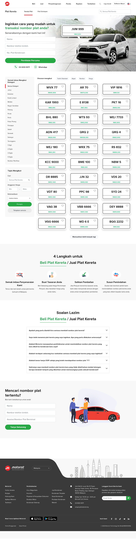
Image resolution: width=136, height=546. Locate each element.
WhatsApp (40, 67)
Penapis (20, 204)
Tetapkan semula (19, 210)
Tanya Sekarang (18, 427)
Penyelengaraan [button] (54, 4)
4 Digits (10, 157)
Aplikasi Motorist (10, 499)
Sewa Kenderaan (57, 496)
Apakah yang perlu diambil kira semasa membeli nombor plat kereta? (68, 330)
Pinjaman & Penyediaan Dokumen (38, 496)
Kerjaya (7, 493)
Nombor (82, 79)
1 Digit (10, 145)
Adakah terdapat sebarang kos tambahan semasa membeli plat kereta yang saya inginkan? (68, 353)
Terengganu (12, 141)
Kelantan (10, 94)
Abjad (73, 79)
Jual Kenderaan (57, 490)
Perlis (9, 118)
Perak (9, 114)
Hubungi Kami (9, 496)
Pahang (10, 110)
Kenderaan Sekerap (33, 502)
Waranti (54, 502)
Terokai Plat (28, 11)
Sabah (10, 129)
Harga (91, 79)
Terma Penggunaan (10, 526)
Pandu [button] (68, 4)
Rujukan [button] (79, 4)
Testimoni (8, 502)
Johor (9, 90)
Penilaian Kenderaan (58, 499)
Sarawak (10, 133)
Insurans (29, 493)
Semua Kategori (13, 86)
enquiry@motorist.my (82, 507)
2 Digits (10, 149)
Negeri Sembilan (13, 106)
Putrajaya (11, 125)
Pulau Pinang (12, 121)
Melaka (10, 102)
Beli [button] (33, 4)
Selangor (10, 137)
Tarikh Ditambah (62, 79)
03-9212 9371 (22, 67)
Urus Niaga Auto (32, 490)
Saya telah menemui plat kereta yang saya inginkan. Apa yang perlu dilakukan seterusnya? (68, 337)
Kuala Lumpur (12, 98)
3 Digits (10, 153)
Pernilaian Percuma (30, 60)
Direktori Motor (31, 499)
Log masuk (107, 4)
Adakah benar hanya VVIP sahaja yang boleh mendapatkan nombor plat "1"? (68, 360)
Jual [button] (41, 4)
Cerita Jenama (9, 490)
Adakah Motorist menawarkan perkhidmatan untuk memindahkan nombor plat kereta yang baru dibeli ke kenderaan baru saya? (68, 345)
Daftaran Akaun (119, 4)
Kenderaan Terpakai (58, 493)
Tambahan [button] (91, 4)
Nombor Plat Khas (13, 161)
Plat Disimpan (42, 11)
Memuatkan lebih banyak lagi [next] (84, 237)
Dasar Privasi (22, 526)
